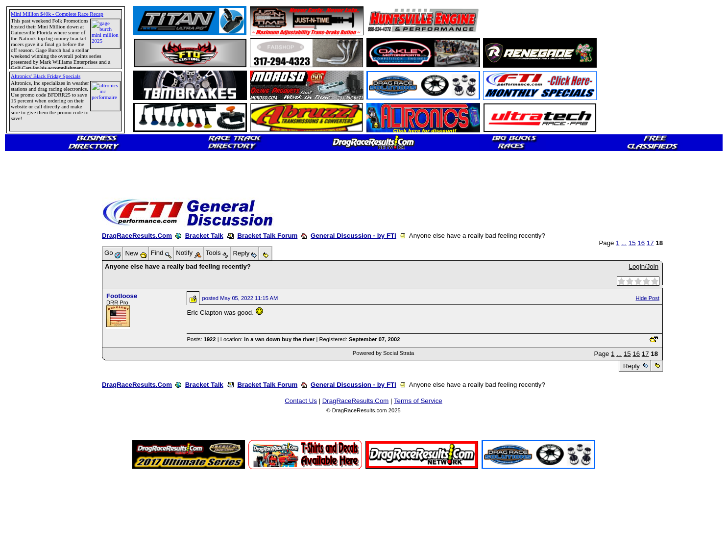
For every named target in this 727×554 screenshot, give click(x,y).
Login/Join (643, 266)
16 (641, 243)
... (624, 243)
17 (650, 243)
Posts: (201, 339)
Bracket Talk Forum (267, 235)
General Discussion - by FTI (353, 235)
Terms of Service (418, 400)
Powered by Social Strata (383, 353)
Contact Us (301, 400)
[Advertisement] (41, 355)
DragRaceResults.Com (137, 235)
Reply (631, 366)
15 (632, 243)
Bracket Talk (204, 235)
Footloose (121, 296)
